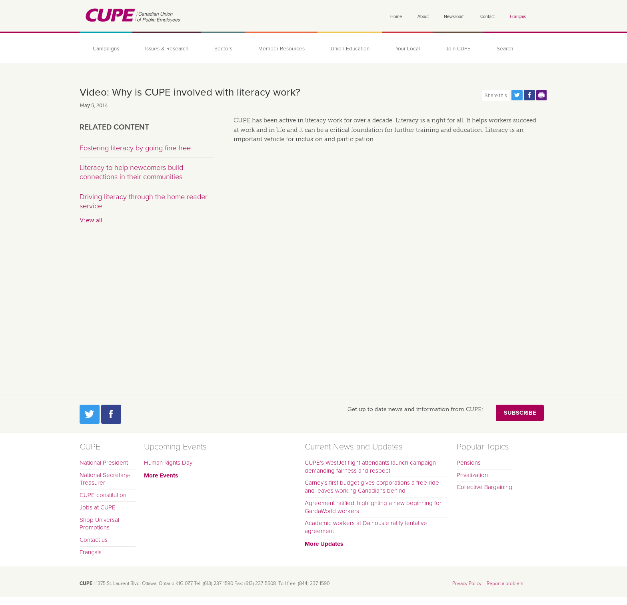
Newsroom (454, 16)
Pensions (469, 462)
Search (505, 49)
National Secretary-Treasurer (105, 479)
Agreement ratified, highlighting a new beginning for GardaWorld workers (373, 507)
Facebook (111, 414)
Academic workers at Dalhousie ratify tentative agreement (366, 527)
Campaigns (106, 49)
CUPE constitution (103, 495)
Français (518, 16)
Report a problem (505, 583)
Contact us (94, 539)
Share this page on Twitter (517, 95)
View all (91, 220)
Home (396, 16)
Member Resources (281, 49)
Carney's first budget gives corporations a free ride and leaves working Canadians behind (372, 486)
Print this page (541, 95)
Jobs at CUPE (98, 507)
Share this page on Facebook (529, 95)
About (423, 16)
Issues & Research (166, 49)
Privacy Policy (466, 583)
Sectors (223, 49)
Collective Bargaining (484, 487)
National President (104, 462)
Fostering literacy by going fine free (135, 148)
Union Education (350, 49)
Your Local (407, 49)
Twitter (90, 414)
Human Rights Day (168, 462)
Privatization (472, 475)
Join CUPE (458, 49)
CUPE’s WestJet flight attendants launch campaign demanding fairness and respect (370, 466)
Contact (487, 16)
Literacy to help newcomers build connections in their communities (131, 172)
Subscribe (520, 412)
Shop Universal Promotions (99, 523)
